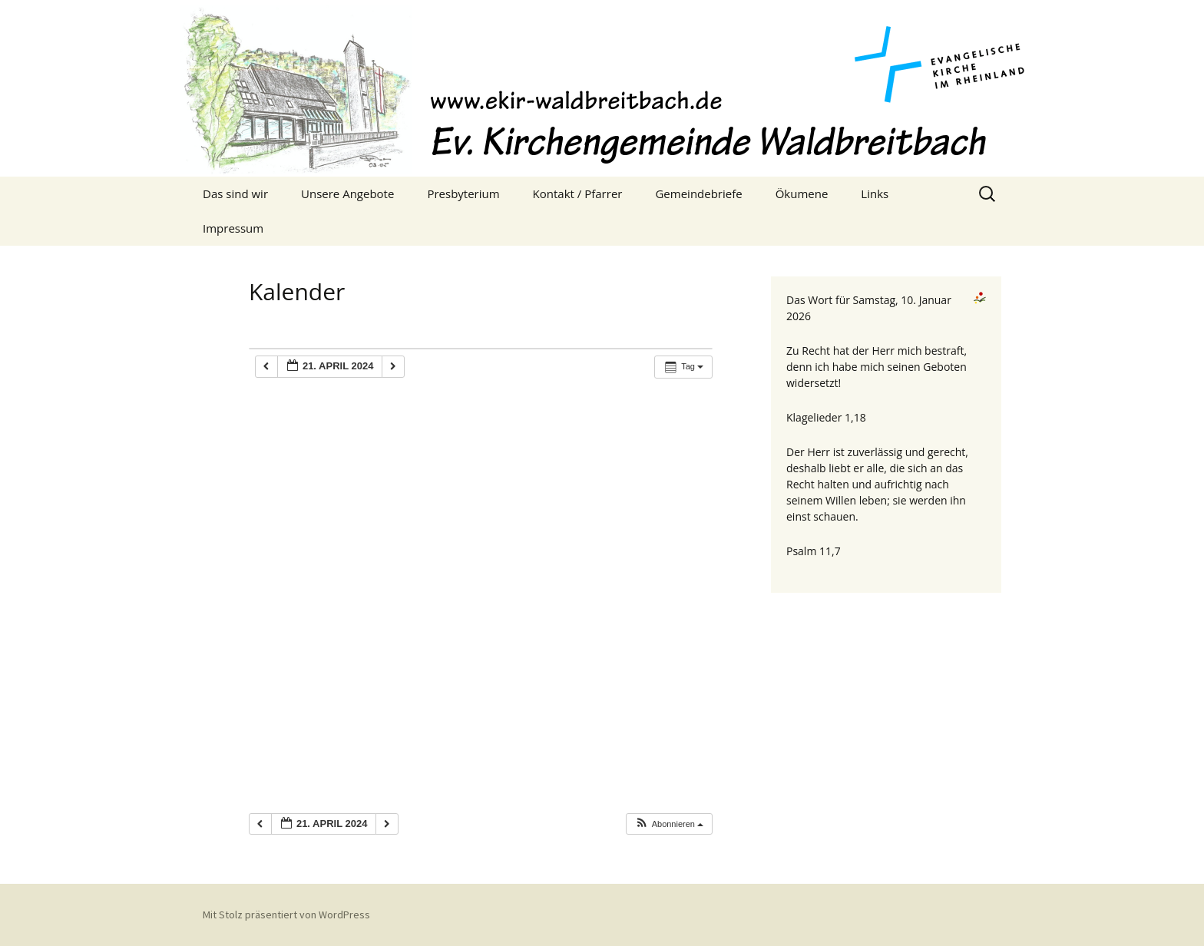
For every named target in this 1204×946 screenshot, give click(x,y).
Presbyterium (463, 193)
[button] (669, 824)
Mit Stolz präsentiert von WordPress (286, 914)
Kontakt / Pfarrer (578, 193)
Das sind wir (235, 193)
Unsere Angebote (347, 193)
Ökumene (802, 193)
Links (874, 193)
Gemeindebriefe (698, 193)
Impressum (233, 228)
